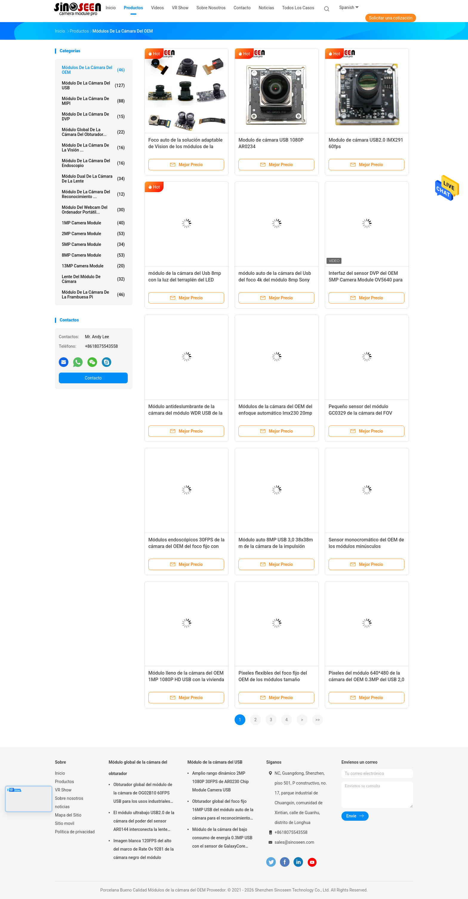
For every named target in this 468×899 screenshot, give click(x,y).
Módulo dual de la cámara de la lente (93, 178)
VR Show (63, 790)
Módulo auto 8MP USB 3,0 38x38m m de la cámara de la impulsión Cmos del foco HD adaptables (275, 546)
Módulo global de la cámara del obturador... (93, 132)
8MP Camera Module (93, 255)
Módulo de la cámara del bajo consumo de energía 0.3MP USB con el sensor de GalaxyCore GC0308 (222, 838)
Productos (64, 781)
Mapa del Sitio (68, 815)
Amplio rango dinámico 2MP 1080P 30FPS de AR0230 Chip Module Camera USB (220, 781)
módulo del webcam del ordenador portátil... (93, 210)
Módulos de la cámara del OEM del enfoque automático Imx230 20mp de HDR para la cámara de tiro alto (275, 413)
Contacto (93, 378)
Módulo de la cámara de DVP (93, 116)
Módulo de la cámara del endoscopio (93, 163)
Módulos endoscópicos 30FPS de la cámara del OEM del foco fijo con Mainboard (186, 546)
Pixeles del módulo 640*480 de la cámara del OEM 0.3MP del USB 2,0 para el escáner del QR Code (366, 679)
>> (317, 719)
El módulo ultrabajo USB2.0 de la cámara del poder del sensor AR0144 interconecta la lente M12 (143, 822)
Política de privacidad (75, 831)
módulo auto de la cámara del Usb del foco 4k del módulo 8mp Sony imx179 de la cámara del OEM (274, 279)
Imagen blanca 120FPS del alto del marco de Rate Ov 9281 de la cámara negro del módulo (143, 849)
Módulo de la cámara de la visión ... (93, 147)
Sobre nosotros (69, 798)
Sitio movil (64, 823)
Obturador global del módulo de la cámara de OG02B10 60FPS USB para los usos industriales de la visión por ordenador (142, 793)
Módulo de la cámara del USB (93, 85)
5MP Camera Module (93, 244)
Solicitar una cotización (390, 18)
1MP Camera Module (93, 223)
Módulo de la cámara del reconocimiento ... (93, 194)
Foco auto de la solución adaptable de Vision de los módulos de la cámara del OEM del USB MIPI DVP (185, 146)
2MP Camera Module (93, 234)
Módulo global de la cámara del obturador (138, 768)
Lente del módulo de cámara (93, 279)
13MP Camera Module (93, 266)
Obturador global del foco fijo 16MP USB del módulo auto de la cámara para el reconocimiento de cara (222, 810)
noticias (62, 806)
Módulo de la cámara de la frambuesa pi (93, 294)
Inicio (60, 773)
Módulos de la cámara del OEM (93, 70)
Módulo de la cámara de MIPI (93, 101)
